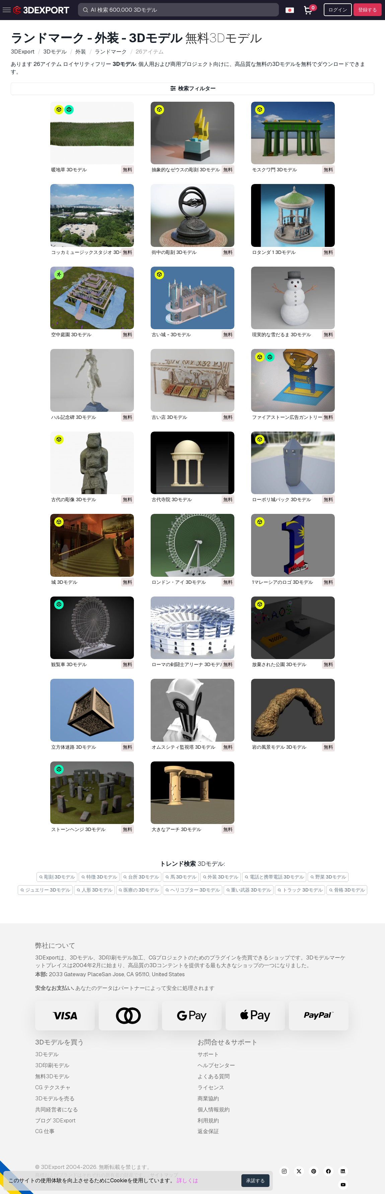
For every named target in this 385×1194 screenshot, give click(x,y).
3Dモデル (47, 1054)
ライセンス (211, 1087)
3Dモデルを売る (55, 1098)
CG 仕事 (45, 1131)
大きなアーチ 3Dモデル (176, 829)
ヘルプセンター (216, 1065)
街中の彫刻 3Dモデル (174, 252)
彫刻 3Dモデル (57, 877)
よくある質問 (214, 1076)
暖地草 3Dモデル (69, 170)
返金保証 (208, 1131)
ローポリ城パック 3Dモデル (281, 499)
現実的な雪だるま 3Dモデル (281, 335)
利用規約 (208, 1120)
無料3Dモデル (52, 1076)
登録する (367, 10)
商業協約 (208, 1098)
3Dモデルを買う (59, 1042)
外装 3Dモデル (221, 877)
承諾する (255, 1181)
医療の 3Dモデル (139, 890)
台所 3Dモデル (141, 877)
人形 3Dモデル (94, 890)
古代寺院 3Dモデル (172, 499)
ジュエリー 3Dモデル (45, 890)
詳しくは (187, 1180)
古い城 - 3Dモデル (171, 335)
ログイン (337, 10)
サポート (208, 1054)
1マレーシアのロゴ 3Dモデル (282, 582)
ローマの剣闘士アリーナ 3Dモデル (188, 664)
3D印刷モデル (52, 1065)
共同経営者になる (56, 1109)
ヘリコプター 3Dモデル (192, 890)
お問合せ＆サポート (228, 1042)
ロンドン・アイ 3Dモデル (179, 582)
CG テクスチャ (53, 1087)
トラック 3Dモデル (300, 890)
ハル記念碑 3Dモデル (73, 417)
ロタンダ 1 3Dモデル (274, 252)
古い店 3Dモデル (169, 417)
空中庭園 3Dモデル (71, 335)
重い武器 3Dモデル (249, 890)
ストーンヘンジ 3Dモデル (78, 829)
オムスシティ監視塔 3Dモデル (183, 747)
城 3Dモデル (64, 582)
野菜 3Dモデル (328, 877)
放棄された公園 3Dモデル (279, 664)
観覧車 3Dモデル (69, 664)
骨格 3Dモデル (347, 890)
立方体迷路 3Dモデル (73, 747)
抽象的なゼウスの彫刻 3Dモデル (186, 170)
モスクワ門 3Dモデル (274, 170)
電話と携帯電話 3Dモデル (274, 877)
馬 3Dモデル (181, 877)
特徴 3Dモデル (99, 877)
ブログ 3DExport (55, 1120)
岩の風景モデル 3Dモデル (279, 747)
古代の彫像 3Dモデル (73, 499)
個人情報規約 (214, 1109)
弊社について (55, 945)
